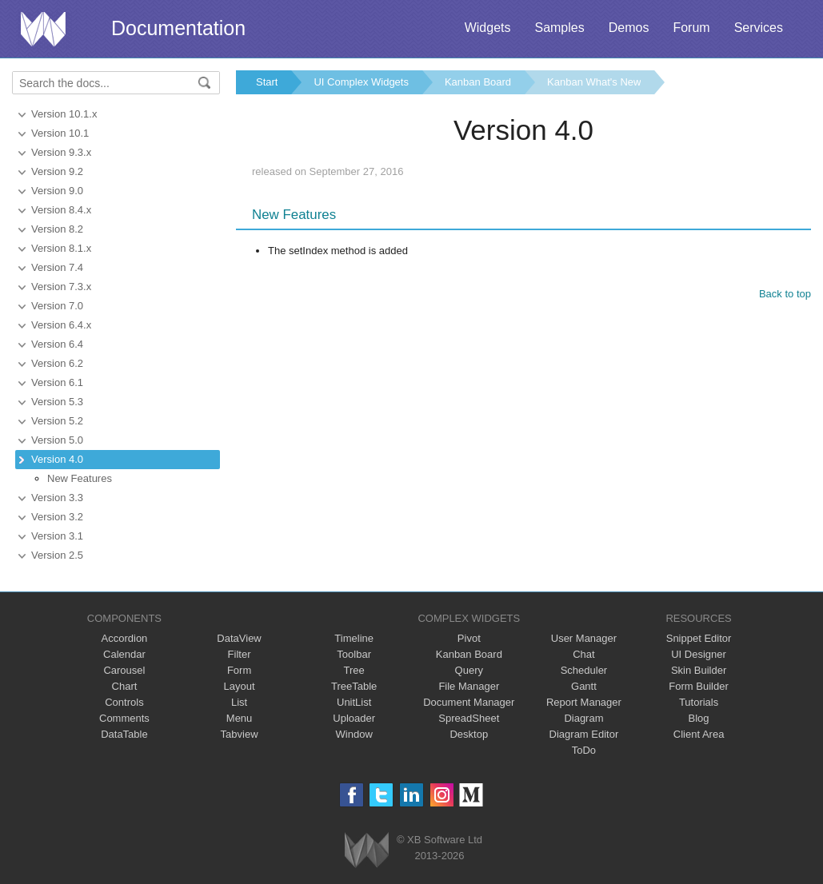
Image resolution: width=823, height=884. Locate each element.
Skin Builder (698, 670)
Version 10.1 (60, 133)
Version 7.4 (57, 267)
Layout (239, 686)
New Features (79, 478)
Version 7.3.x (61, 287)
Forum (691, 27)
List (239, 702)
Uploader (354, 718)
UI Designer (698, 654)
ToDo (584, 750)
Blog (699, 718)
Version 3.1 (57, 536)
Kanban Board (478, 82)
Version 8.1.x (61, 248)
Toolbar (354, 654)
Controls (124, 702)
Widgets (488, 27)
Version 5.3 (57, 402)
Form (239, 670)
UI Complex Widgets (361, 82)
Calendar (124, 654)
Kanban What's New (594, 82)
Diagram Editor (584, 734)
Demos (629, 27)
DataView (239, 638)
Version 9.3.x (61, 152)
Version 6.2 (57, 363)
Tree (354, 670)
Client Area (699, 734)
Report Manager (583, 702)
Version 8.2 (57, 229)
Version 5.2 (57, 421)
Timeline (354, 638)
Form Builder (698, 686)
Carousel (124, 670)
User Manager (584, 638)
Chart (125, 686)
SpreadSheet (468, 718)
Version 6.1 (57, 382)
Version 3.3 (57, 498)
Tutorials (698, 702)
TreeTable (354, 686)
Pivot (469, 638)
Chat (583, 654)
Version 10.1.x (64, 114)
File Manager (468, 686)
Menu (239, 718)
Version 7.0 (57, 306)
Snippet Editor (699, 638)
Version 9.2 (57, 171)
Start (267, 82)
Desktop (468, 734)
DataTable (124, 734)
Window (354, 734)
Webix (367, 850)
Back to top (785, 294)
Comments (124, 718)
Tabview (239, 734)
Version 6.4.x (61, 325)
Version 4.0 (57, 459)
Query (469, 670)
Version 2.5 (57, 555)
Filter (239, 654)
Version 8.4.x (61, 210)
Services (758, 27)
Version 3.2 (57, 517)
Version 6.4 (57, 344)
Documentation (178, 28)
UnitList (354, 702)
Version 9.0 (57, 191)
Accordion (125, 638)
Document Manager (468, 702)
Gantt (584, 686)
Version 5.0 (57, 440)
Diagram (583, 718)
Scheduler (584, 670)
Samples (559, 27)
